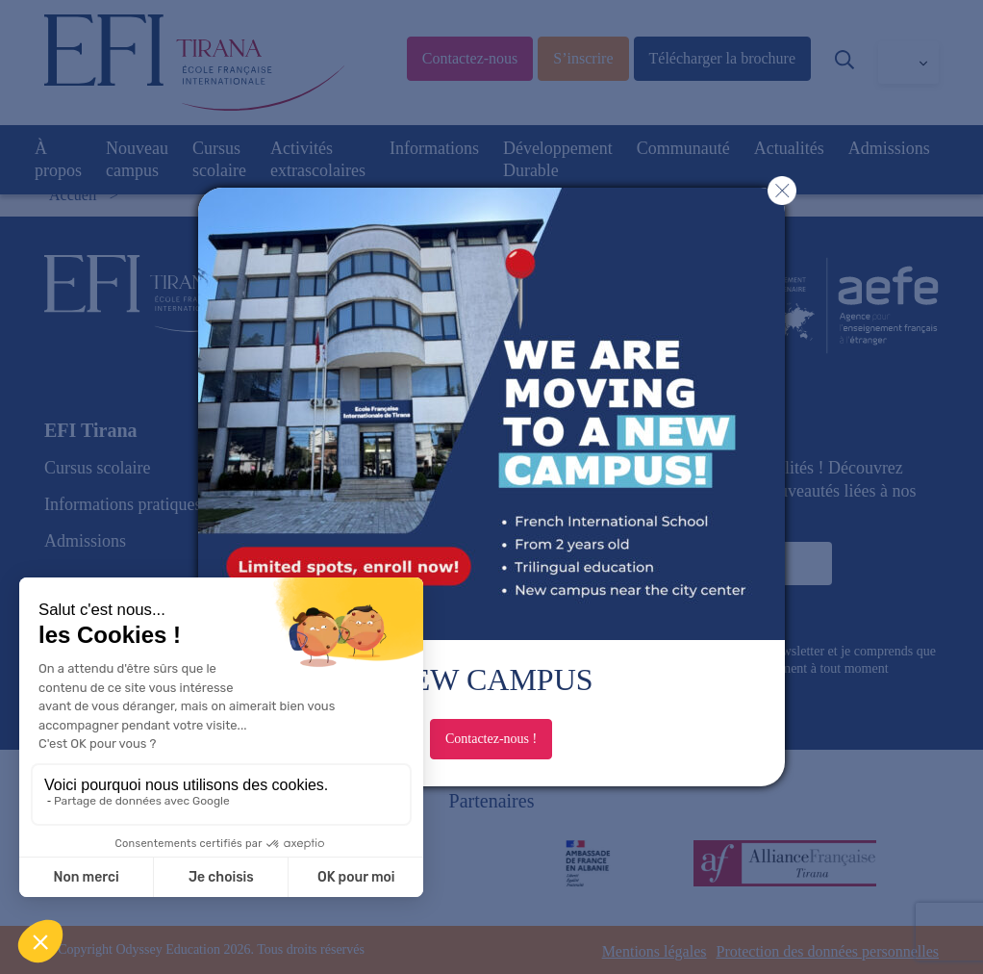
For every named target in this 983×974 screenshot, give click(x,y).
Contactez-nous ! (491, 738)
